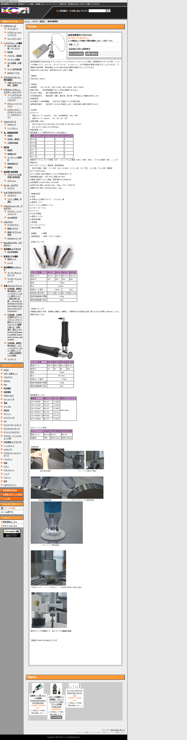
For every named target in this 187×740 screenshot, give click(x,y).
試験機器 (7, 392)
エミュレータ (9, 399)
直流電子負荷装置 (11, 172)
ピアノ (6, 467)
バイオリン (8, 459)
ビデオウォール (10, 26)
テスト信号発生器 (14, 69)
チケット (7, 414)
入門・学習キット (11, 374)
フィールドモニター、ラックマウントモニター (14, 97)
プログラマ (11, 195)
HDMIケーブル (13, 73)
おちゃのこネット (118, 730)
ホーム (27, 21)
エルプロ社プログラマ (12, 193)
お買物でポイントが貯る (12, 494)
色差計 (10, 136)
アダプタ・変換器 (14, 56)
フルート (7, 478)
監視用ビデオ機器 (11, 256)
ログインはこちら (10, 526)
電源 (5, 403)
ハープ (6, 474)
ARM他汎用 (12, 218)
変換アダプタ (12, 229)
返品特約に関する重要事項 (79, 49)
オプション (11, 181)
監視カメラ (11, 259)
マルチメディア (10, 122)
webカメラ (8, 449)
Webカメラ (11, 125)
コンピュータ (9, 418)
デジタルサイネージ (12, 429)
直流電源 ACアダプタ (12, 249)
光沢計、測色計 (13, 139)
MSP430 (7, 381)
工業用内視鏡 (12, 143)
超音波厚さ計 (12, 164)
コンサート (11, 359)
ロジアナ (10, 188)
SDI (5, 421)
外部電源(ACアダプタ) (13, 442)
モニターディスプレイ (12, 425)
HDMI (6, 370)
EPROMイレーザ (14, 239)
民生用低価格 (12, 252)
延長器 (10, 52)
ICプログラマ (13, 225)
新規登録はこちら (10, 522)
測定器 (6, 147)
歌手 (5, 481)
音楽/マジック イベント (13, 286)
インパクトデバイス (75, 693)
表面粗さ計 (11, 154)
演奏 (5, 463)
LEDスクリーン (10, 485)
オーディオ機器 (13, 60)
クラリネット (9, 470)
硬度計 (10, 150)
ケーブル (7, 407)
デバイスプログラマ (12, 432)
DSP (5, 385)
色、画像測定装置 (11, 133)
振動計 (10, 167)
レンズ (10, 263)
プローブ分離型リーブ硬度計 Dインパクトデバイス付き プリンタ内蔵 (56, 702)
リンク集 (6, 499)
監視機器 (7, 388)
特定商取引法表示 (10, 490)
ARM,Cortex (9, 396)
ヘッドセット (12, 128)
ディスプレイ (12, 29)
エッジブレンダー (14, 39)
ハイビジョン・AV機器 (13, 43)
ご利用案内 (62, 11)
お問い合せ (75, 11)
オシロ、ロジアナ (11, 185)
